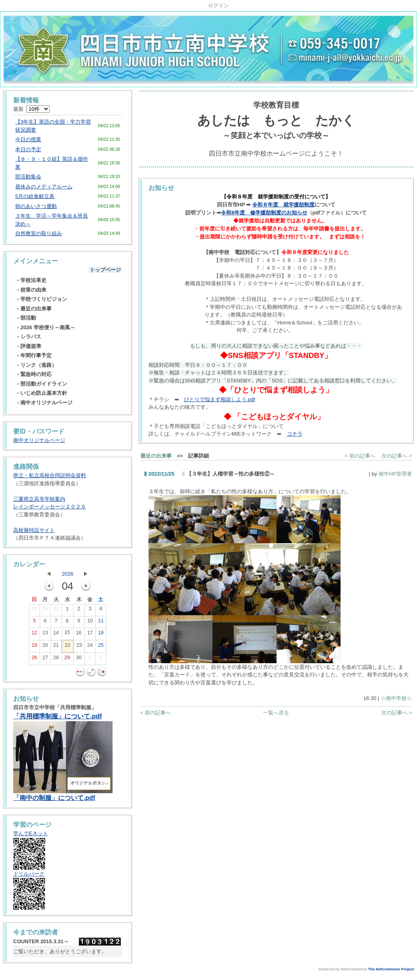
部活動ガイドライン (41, 384)
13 (45, 634)
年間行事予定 (34, 355)
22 (67, 647)
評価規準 (28, 346)
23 (79, 647)
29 (34, 610)
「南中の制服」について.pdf (54, 797)
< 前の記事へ (360, 456)
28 (56, 659)
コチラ (295, 434)
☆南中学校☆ (396, 698)
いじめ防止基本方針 (41, 393)
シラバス (28, 337)
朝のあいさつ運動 (36, 206)
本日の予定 (28, 149)
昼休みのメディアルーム (43, 187)
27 (45, 659)
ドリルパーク (28, 874)
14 (56, 634)
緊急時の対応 (34, 374)
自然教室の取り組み (38, 233)
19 (34, 647)
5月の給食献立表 (34, 196)
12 (34, 634)
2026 (67, 574)
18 (101, 634)
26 (34, 659)
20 (45, 647)
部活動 (26, 318)
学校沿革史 (31, 280)
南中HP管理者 (395, 474)
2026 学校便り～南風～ (45, 327)
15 (67, 634)
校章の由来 (31, 290)
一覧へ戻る (276, 713)
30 (45, 610)
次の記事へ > (396, 456)
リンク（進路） (36, 365)
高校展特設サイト (34, 530)
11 (101, 622)
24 (90, 647)
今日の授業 (28, 139)
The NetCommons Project (391, 969)
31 (56, 610)
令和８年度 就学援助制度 (283, 205)
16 (79, 634)
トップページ (105, 270)
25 (101, 647)
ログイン (218, 5)
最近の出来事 (34, 309)
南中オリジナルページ (44, 403)
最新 (31, 109)
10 (90, 622)
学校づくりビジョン (41, 299)
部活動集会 (28, 177)
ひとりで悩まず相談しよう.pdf (219, 399)
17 (90, 634)
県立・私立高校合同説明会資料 (49, 475)
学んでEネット (30, 833)
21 (56, 647)
